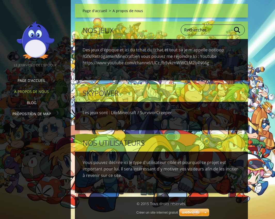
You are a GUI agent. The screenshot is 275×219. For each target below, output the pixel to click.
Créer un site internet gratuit (157, 212)
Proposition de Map (31, 113)
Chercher (237, 30)
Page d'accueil (31, 80)
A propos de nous (31, 91)
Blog (31, 102)
